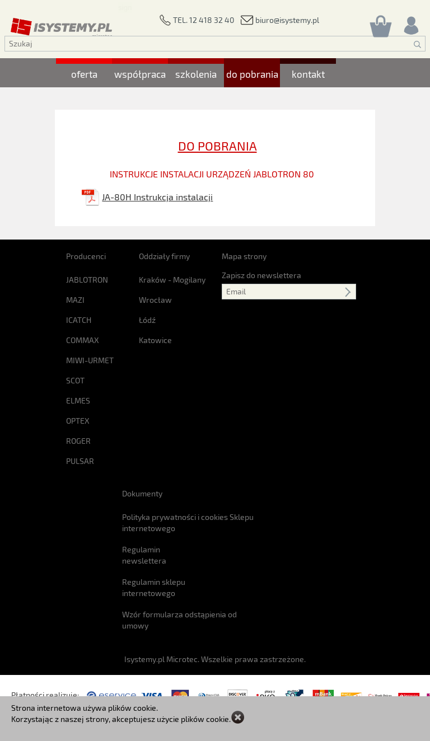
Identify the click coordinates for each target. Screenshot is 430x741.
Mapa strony (244, 256)
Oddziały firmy (164, 256)
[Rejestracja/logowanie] (410, 22)
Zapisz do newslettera (261, 275)
